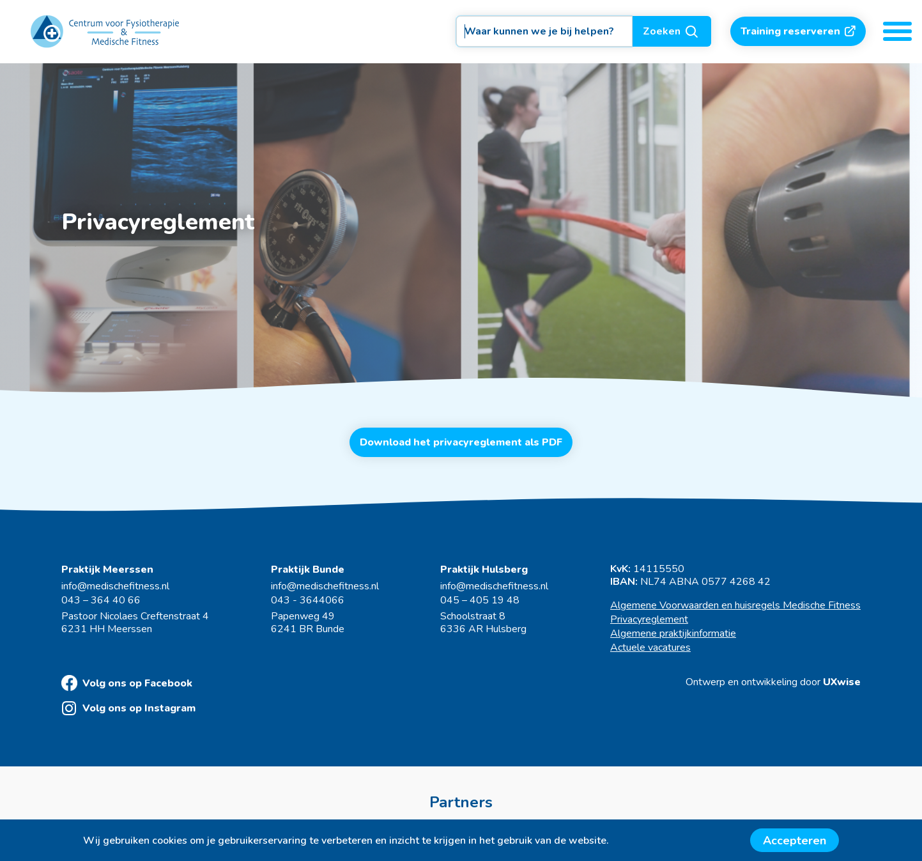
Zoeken (672, 31)
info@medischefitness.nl (115, 586)
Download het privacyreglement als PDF (461, 442)
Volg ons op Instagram (128, 708)
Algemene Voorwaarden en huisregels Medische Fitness (735, 605)
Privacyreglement (649, 619)
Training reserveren (798, 31)
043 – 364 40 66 (101, 600)
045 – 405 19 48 (479, 600)
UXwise (842, 682)
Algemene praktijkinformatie (673, 633)
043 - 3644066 (307, 600)
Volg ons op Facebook (126, 683)
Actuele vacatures (650, 647)
